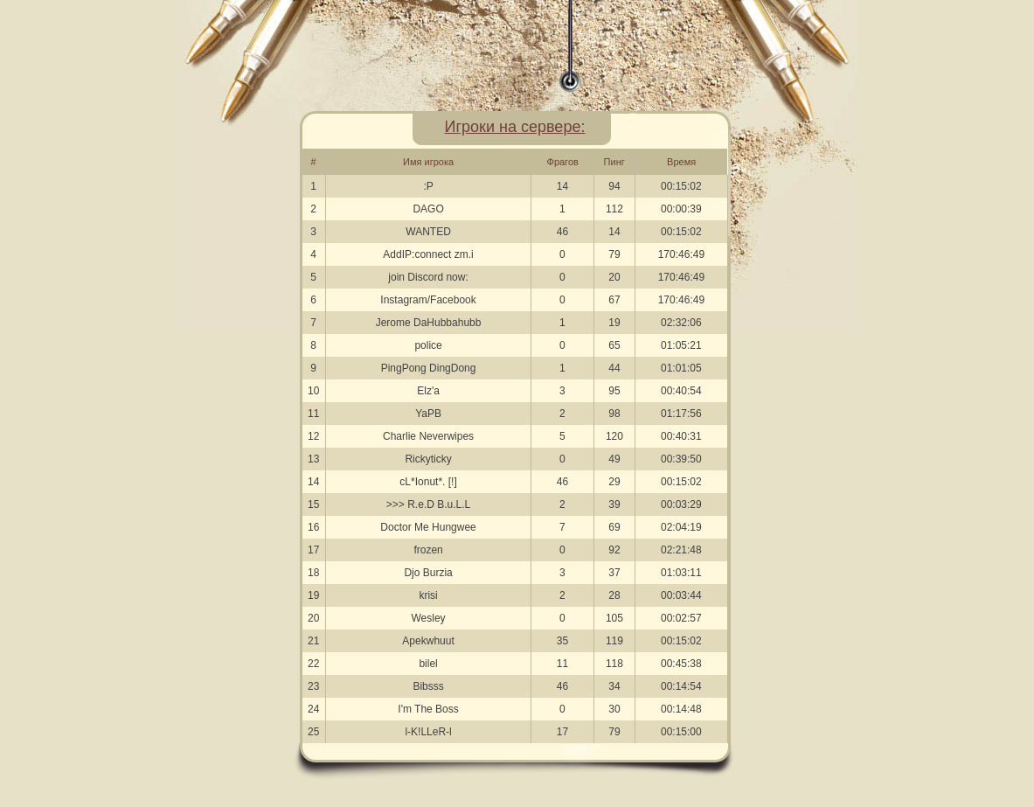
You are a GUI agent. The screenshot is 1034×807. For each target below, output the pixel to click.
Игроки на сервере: (515, 127)
